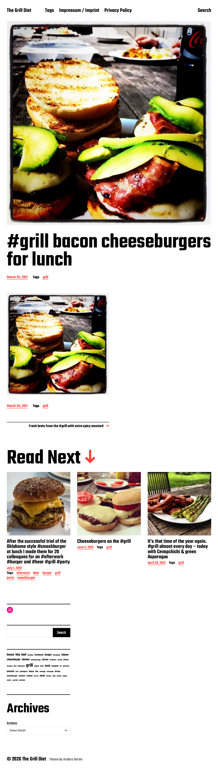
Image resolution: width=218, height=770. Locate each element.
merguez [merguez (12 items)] (55, 666)
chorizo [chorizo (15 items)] (45, 659)
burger (47, 592)
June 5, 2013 (85, 567)
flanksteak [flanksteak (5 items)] (21, 666)
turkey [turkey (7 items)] (59, 675)
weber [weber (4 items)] (9, 680)
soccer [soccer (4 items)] (36, 676)
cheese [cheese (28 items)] (64, 655)
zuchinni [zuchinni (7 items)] (22, 680)
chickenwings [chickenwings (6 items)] (36, 659)
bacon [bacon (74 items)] (10, 654)
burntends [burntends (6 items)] (56, 655)
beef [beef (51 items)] (23, 654)
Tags (49, 11)
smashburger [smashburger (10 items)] (12, 675)
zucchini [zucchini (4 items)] (15, 680)
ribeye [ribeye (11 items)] (31, 671)
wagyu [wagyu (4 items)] (65, 676)
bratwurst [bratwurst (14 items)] (39, 655)
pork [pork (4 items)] (17, 671)
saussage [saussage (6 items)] (50, 671)
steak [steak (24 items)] (42, 676)
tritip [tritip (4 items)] (54, 676)
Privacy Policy (118, 11)
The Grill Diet (19, 11)
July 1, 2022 (14, 587)
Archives (12, 723)
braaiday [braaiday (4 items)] (30, 655)
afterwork (23, 592)
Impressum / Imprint (79, 11)
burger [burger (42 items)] (48, 654)
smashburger (26, 597)
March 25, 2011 (17, 277)
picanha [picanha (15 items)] (10, 671)
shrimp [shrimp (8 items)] (57, 671)
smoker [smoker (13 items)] (29, 676)
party (10, 597)
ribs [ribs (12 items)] (36, 671)
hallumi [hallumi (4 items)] (36, 666)
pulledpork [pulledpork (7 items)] (23, 671)
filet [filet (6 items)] (15, 666)
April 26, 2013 (156, 582)
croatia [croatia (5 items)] (59, 659)
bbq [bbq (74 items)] (17, 654)
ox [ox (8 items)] (61, 666)
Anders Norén (72, 759)
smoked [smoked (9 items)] (22, 675)
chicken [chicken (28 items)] (25, 660)
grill (45, 277)
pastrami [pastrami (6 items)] (66, 666)
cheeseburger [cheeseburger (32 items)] (13, 659)
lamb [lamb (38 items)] (47, 666)
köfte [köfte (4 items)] (42, 666)
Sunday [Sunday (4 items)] (48, 676)
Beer (36, 592)
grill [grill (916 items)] (29, 665)
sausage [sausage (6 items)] (42, 671)
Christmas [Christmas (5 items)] (53, 659)
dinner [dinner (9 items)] (66, 659)
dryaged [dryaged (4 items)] (9, 666)
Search (204, 10)
